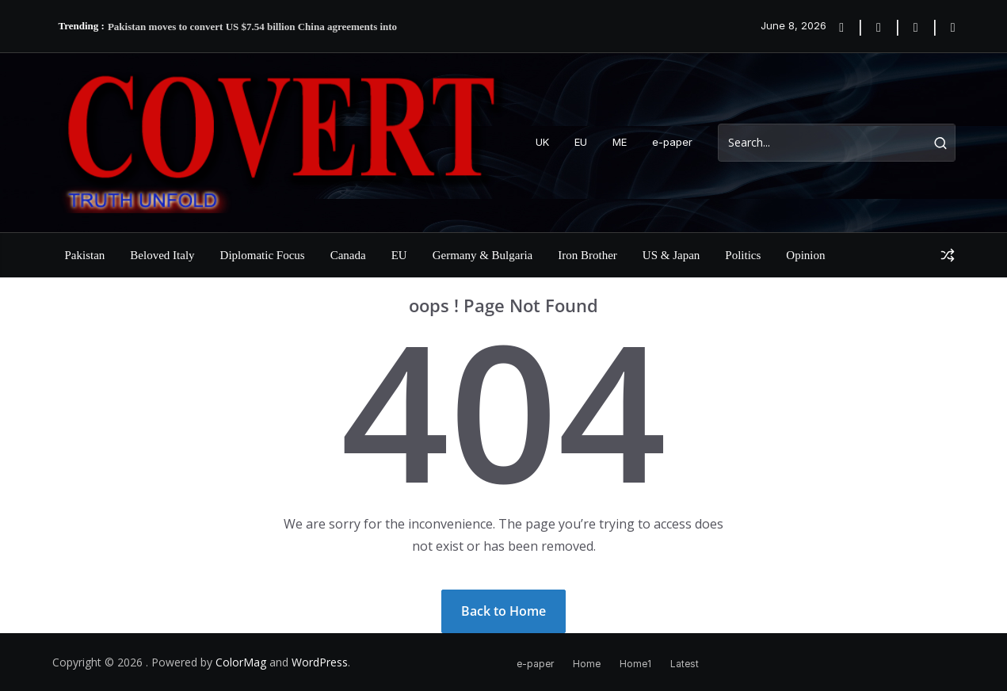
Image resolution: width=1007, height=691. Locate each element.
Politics (743, 255)
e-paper (672, 142)
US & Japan (671, 255)
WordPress (320, 662)
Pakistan (85, 255)
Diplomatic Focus (262, 255)
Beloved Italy (162, 255)
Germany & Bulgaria (483, 255)
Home (587, 664)
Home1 (635, 664)
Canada (348, 255)
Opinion (805, 255)
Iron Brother (587, 255)
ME (619, 142)
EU (580, 142)
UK (542, 142)
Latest (684, 664)
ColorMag (241, 662)
